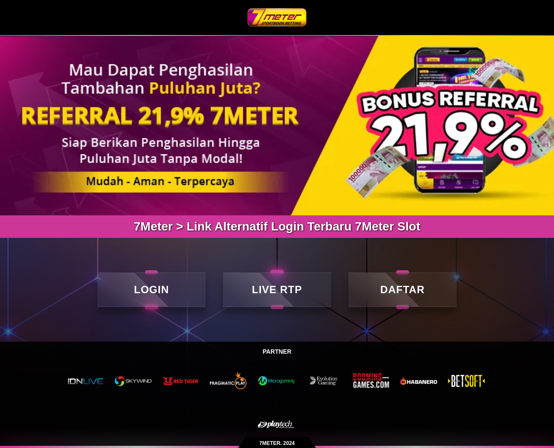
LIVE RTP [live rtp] (277, 289)
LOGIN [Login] (151, 289)
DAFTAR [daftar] (402, 289)
